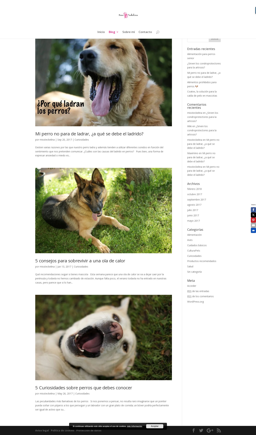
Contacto (145, 32)
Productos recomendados (201, 261)
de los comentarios (200, 296)
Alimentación (194, 234)
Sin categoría (194, 271)
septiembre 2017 (196, 199)
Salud (190, 266)
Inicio (101, 32)
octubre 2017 (194, 194)
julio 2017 (192, 210)
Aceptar (155, 426)
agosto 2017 (194, 204)
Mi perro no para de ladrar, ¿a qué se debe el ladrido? (89, 134)
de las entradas (198, 291)
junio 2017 (193, 215)
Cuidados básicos (197, 245)
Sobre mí (128, 32)
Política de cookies (63, 430)
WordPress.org (195, 301)
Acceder (191, 285)
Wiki (189, 126)
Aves (190, 240)
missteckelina (47, 139)
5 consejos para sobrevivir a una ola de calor (80, 261)
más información (134, 426)
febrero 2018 (194, 189)
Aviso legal (42, 430)
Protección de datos (88, 430)
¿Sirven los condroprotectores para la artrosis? (202, 117)
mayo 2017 (193, 220)
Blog (112, 32)
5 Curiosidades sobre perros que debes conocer (83, 387)
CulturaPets (193, 250)
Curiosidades (82, 139)
